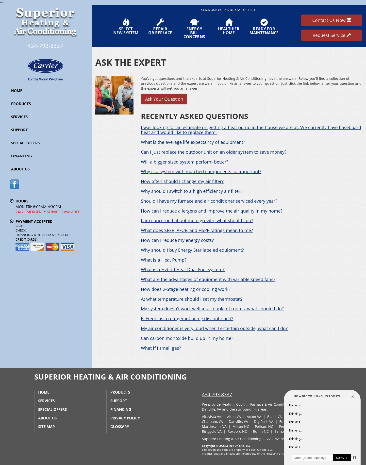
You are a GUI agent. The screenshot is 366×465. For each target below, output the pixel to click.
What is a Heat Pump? (163, 260)
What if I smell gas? (161, 348)
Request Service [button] (332, 35)
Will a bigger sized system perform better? (184, 162)
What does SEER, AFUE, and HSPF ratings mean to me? (197, 230)
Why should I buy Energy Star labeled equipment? (192, 250)
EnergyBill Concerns (194, 28)
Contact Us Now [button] (331, 20)
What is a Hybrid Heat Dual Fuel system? (183, 269)
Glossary (119, 426)
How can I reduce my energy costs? (177, 240)
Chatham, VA (212, 421)
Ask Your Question (164, 99)
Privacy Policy (125, 417)
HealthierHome (228, 26)
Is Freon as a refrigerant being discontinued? (187, 318)
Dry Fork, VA (263, 421)
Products (21, 103)
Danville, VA (238, 421)
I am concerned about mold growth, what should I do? (197, 220)
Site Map (46, 426)
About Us (20, 168)
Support (19, 129)
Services (19, 116)
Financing (21, 155)
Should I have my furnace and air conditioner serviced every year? (209, 201)
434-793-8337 (217, 394)
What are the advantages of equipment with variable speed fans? (208, 279)
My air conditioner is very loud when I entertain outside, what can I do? (214, 328)
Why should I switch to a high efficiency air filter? (191, 191)
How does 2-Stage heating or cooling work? (185, 289)
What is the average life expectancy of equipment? (193, 142)
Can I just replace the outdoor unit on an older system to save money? (213, 152)
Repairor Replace (160, 26)
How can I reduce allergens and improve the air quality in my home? (212, 211)
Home (16, 90)
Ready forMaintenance (264, 26)
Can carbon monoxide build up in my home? (187, 338)
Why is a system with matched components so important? (201, 171)
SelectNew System (125, 26)
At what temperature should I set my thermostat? (192, 299)
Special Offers (25, 142)
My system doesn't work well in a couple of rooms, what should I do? (212, 309)
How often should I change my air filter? (182, 181)
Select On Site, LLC (237, 446)
